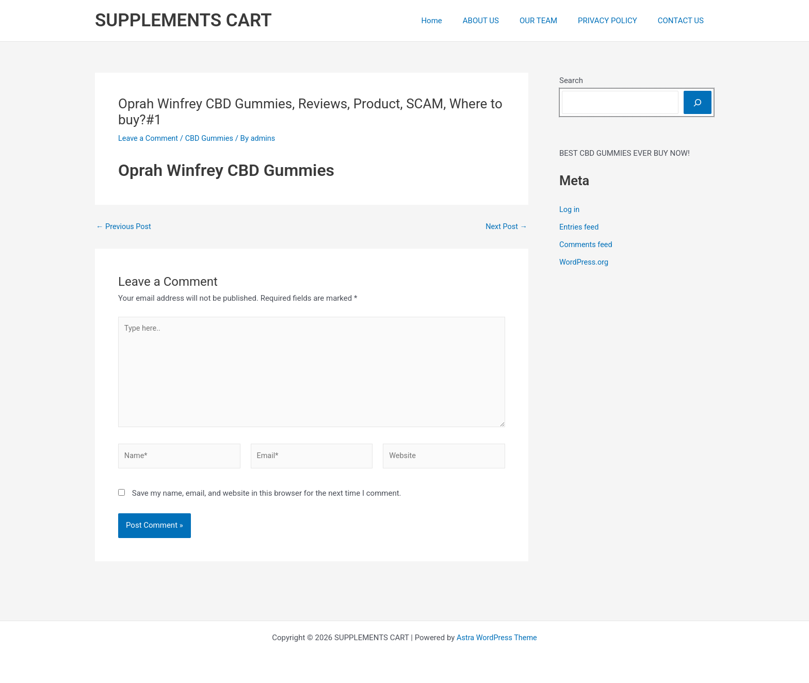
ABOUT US (499, 20)
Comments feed (586, 244)
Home (454, 20)
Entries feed (579, 227)
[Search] (697, 102)
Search (571, 80)
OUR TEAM (551, 20)
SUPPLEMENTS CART (183, 20)
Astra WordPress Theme (497, 637)
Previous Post (124, 227)
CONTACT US (683, 20)
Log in (569, 209)
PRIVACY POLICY (615, 20)
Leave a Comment (149, 138)
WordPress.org (584, 261)
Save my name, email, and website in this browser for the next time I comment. (266, 498)
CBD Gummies (212, 138)
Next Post (505, 227)
